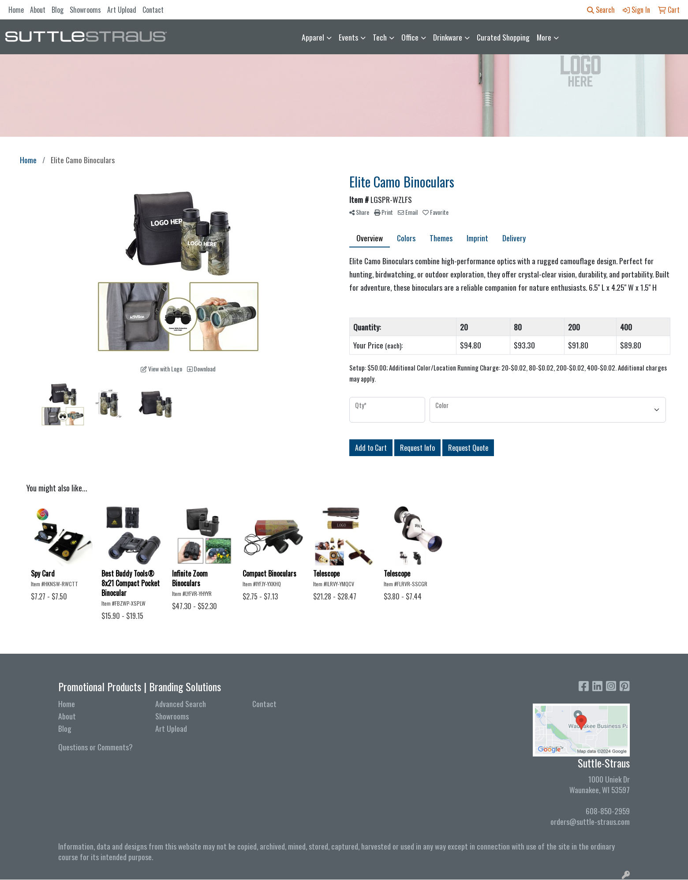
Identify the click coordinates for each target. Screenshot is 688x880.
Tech (380, 37)
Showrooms (85, 9)
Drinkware (447, 37)
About (37, 9)
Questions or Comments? (95, 747)
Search (601, 9)
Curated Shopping (503, 37)
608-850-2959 (608, 810)
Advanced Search (180, 703)
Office (410, 37)
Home (16, 9)
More (544, 37)
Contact (153, 9)
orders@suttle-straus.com (590, 821)
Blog (58, 9)
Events (348, 37)
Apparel (313, 37)
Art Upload (121, 9)
